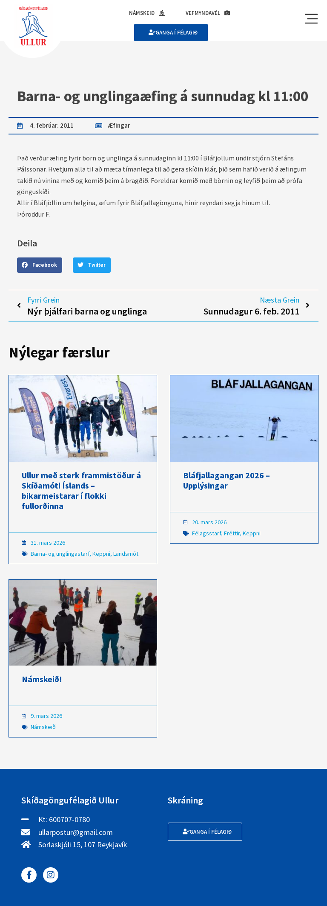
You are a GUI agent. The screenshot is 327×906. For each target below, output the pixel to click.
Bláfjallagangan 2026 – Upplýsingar (226, 480)
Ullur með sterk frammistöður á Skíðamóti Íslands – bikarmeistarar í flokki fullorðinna (81, 490)
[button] (39, 265)
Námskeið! (42, 679)
